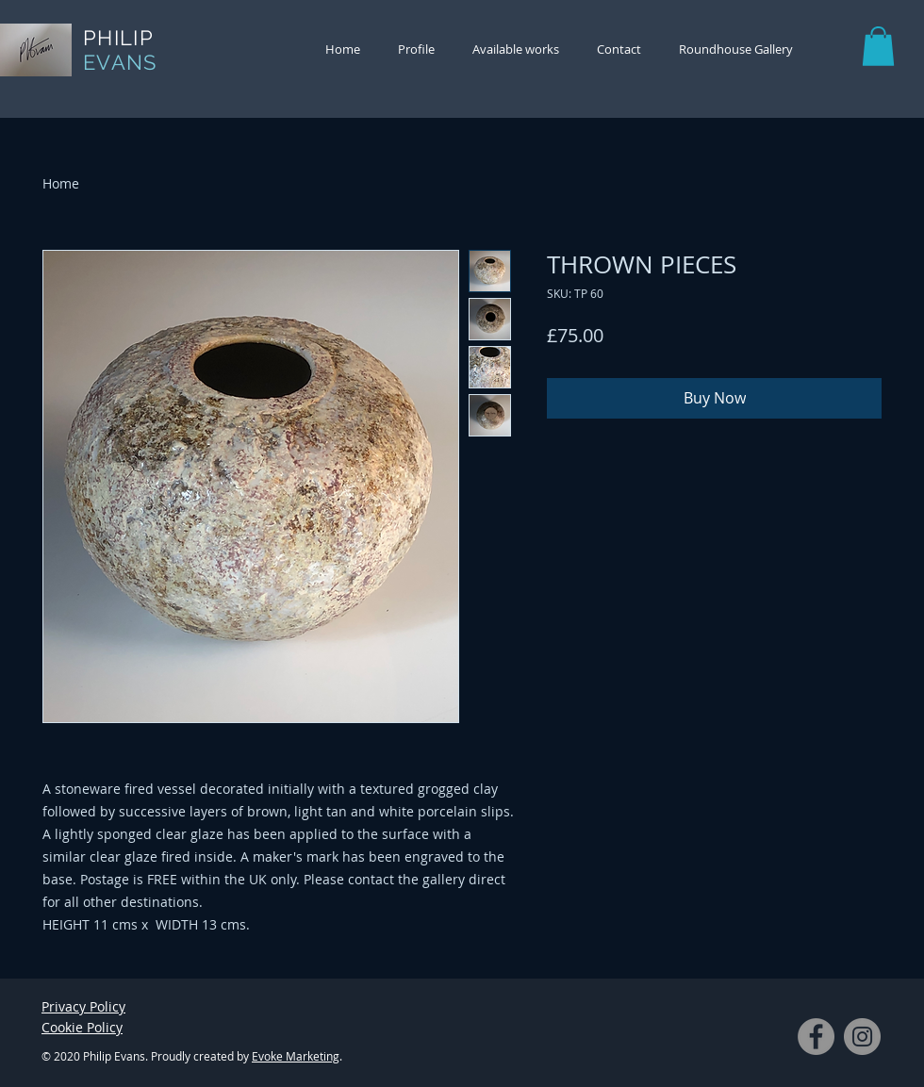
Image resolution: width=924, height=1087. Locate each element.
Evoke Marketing (295, 1055)
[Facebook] (816, 1036)
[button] (878, 46)
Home (60, 183)
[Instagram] (862, 1036)
